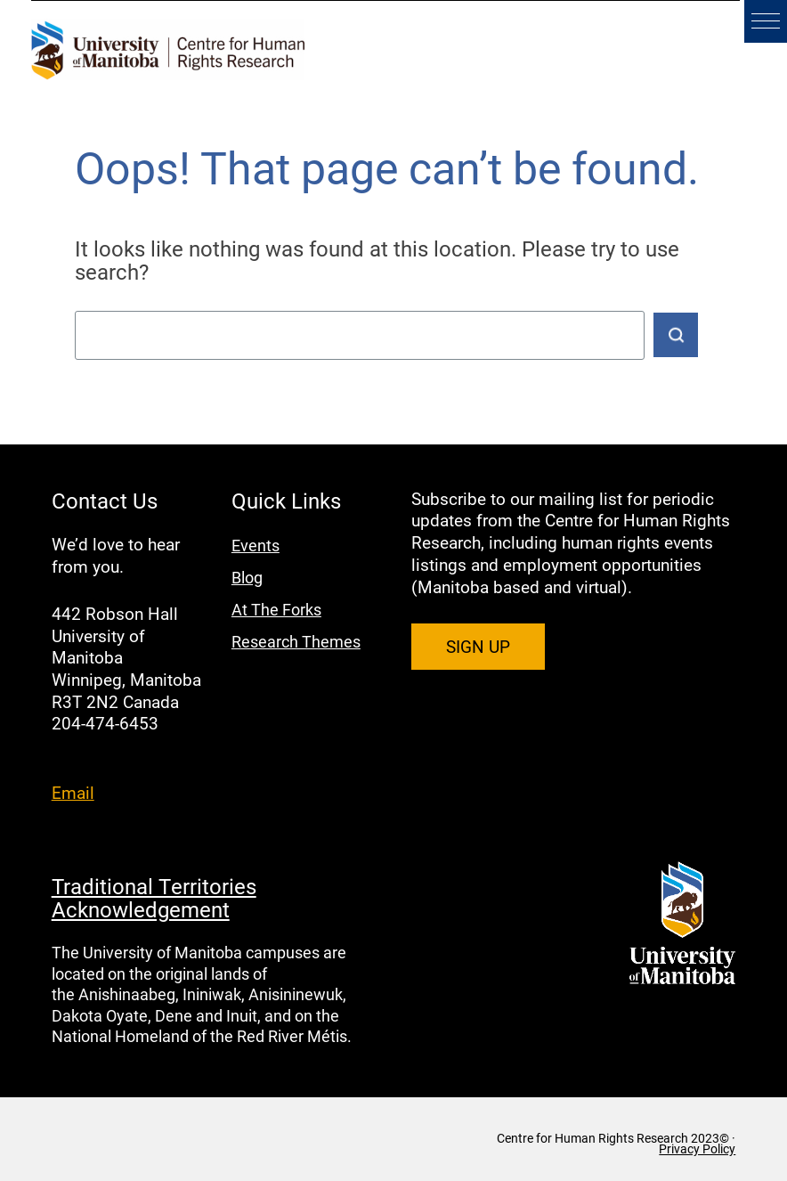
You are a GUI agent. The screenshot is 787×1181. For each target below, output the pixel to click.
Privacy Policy (697, 1149)
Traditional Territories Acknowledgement (154, 898)
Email (73, 792)
